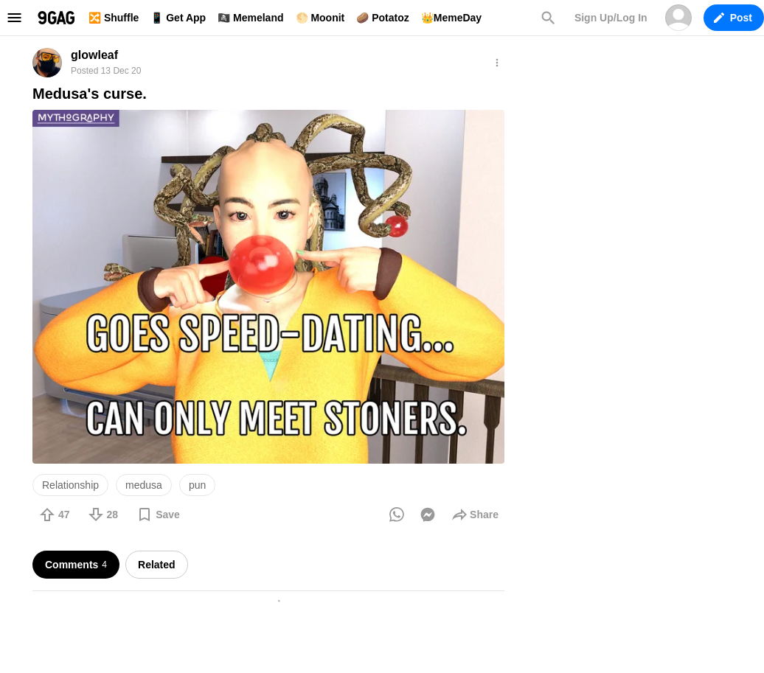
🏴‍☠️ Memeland (250, 18)
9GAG (56, 17)
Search (548, 17)
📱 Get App (178, 18)
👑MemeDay (451, 18)
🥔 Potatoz (382, 18)
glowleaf (94, 55)
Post (733, 18)
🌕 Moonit (320, 18)
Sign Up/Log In (610, 18)
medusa (143, 485)
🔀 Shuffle (113, 18)
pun (197, 485)
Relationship (70, 485)
